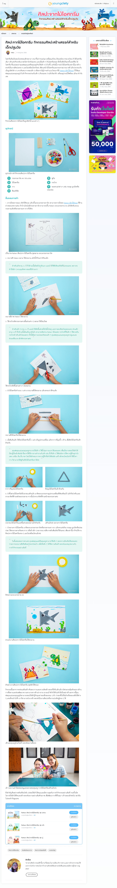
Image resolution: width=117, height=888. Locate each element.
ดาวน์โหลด (74, 813)
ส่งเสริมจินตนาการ (27, 850)
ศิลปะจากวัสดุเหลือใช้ (40, 850)
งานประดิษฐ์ (52, 850)
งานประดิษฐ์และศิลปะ (27, 33)
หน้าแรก (3, 33)
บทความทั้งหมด (32, 875)
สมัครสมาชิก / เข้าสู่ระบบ (102, 3)
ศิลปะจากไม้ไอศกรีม (14, 850)
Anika (12, 53)
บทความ (14, 33)
